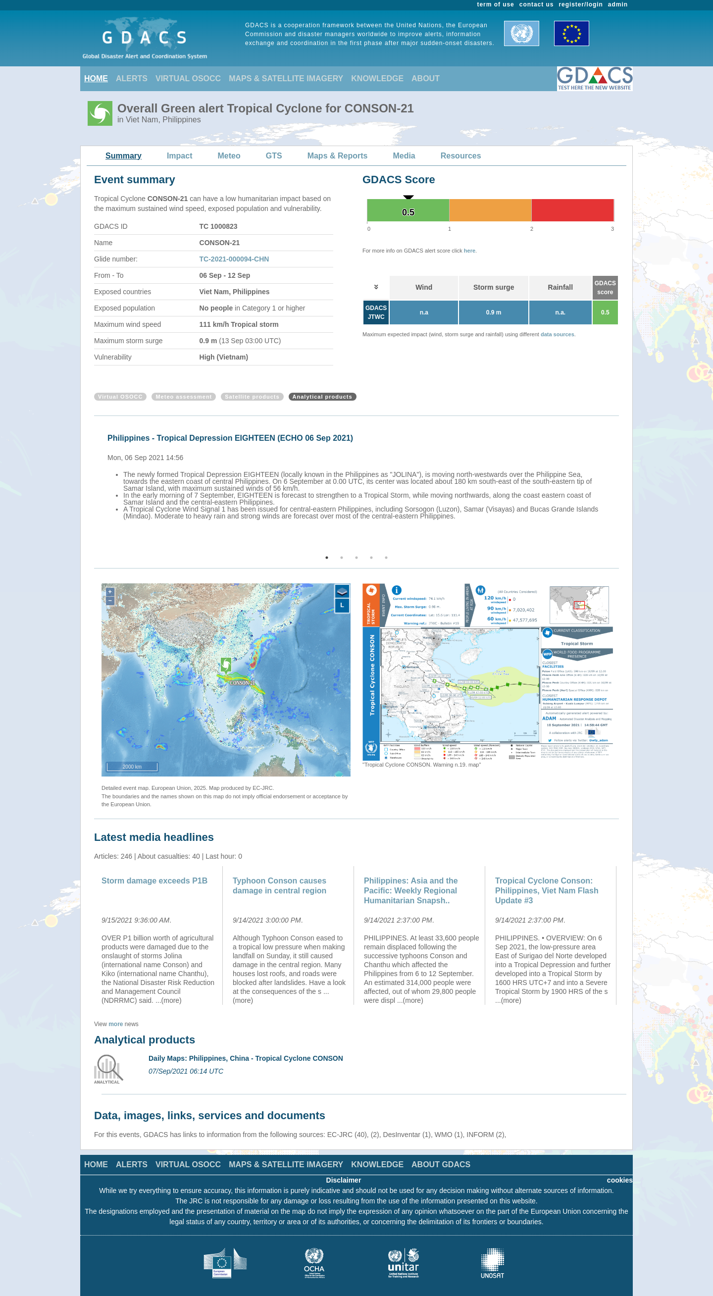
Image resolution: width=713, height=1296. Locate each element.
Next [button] (620, 486)
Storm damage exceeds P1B (154, 881)
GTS (274, 156)
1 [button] (327, 558)
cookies (620, 1180)
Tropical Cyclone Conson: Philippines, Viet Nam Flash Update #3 (547, 891)
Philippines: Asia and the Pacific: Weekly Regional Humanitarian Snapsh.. (411, 891)
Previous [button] (93, 486)
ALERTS (132, 78)
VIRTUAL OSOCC (188, 78)
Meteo (229, 156)
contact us (536, 4)
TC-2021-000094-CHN (234, 259)
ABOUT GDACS (440, 1164)
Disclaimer (343, 1180)
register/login (581, 4)
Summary (123, 156)
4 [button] (371, 558)
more (115, 1024)
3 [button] (356, 558)
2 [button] (342, 558)
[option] (359, 475)
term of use (495, 4)
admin (618, 4)
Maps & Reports (337, 156)
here (469, 251)
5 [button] (386, 558)
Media (404, 156)
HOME (96, 78)
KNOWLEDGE (377, 78)
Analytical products (323, 397)
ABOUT (425, 78)
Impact (180, 156)
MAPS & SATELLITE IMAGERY (286, 78)
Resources (461, 156)
